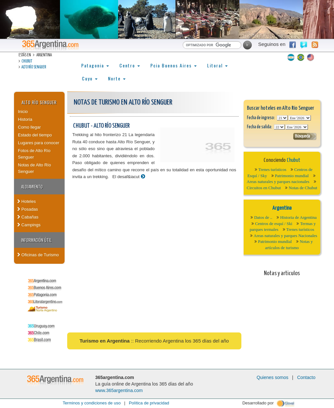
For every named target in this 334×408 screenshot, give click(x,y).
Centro (129, 65)
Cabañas (27, 217)
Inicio (23, 111)
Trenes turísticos (272, 169)
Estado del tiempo (35, 135)
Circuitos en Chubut (264, 187)
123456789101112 (299, 117)
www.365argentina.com (119, 390)
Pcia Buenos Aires (173, 65)
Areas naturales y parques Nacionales (285, 235)
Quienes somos (272, 377)
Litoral (217, 65)
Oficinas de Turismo (38, 254)
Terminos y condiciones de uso (92, 403)
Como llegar (29, 127)
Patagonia (95, 65)
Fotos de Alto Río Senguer (34, 154)
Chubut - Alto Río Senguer (101, 126)
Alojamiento (32, 186)
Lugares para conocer (38, 142)
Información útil (36, 240)
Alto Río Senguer (34, 67)
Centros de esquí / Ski (273, 223)
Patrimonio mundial (292, 175)
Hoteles (26, 201)
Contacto (306, 377)
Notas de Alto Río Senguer (34, 168)
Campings (28, 224)
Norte (117, 78)
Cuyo (90, 78)
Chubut (27, 61)
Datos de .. (263, 217)
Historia (25, 119)
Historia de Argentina (298, 217)
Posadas (27, 209)
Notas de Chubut (303, 187)
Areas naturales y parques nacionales (278, 181)
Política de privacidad (149, 403)
